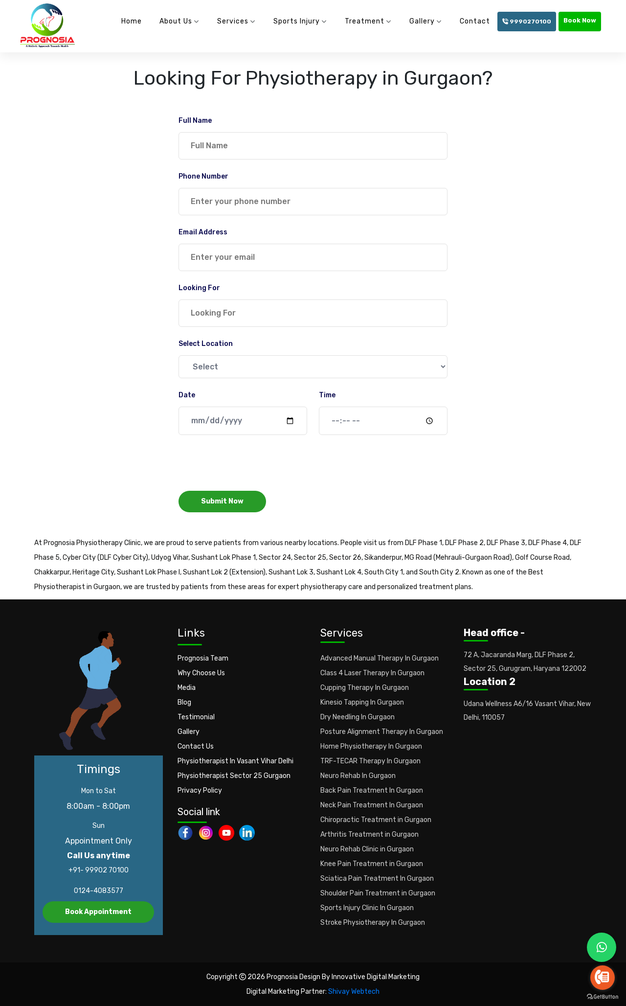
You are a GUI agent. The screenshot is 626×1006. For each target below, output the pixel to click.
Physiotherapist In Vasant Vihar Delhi (235, 761)
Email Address (203, 232)
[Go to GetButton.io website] (602, 996)
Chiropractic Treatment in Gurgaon (375, 820)
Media (187, 688)
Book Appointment (98, 912)
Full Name (195, 120)
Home (131, 21)
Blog (184, 702)
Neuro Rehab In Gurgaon (358, 776)
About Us (175, 21)
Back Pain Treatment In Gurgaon (371, 790)
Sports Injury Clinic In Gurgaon (367, 908)
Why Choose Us (201, 673)
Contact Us (196, 746)
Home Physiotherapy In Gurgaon (371, 746)
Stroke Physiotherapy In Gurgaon (372, 922)
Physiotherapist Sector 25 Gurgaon (234, 776)
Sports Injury (296, 21)
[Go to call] (602, 977)
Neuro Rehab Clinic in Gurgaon (367, 849)
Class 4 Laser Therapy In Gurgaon (372, 673)
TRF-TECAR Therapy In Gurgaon (370, 761)
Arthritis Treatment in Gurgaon (369, 834)
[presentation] (253, 464)
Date (187, 395)
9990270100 (526, 21)
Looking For (199, 288)
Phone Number (203, 176)
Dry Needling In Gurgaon (357, 717)
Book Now (579, 20)
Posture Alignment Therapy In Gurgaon (381, 732)
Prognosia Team (203, 658)
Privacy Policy (200, 790)
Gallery (422, 21)
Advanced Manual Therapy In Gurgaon (379, 658)
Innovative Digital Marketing (376, 977)
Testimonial (196, 717)
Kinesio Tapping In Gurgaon (362, 702)
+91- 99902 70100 (98, 870)
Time (327, 395)
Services (232, 21)
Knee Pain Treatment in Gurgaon (371, 864)
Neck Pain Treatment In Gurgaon (371, 805)
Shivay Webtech (354, 991)
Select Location (206, 344)
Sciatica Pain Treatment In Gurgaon (377, 878)
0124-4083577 (98, 891)
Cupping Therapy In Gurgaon (364, 688)
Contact (475, 21)
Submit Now (222, 501)
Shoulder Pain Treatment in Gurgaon (377, 893)
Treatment (364, 21)
